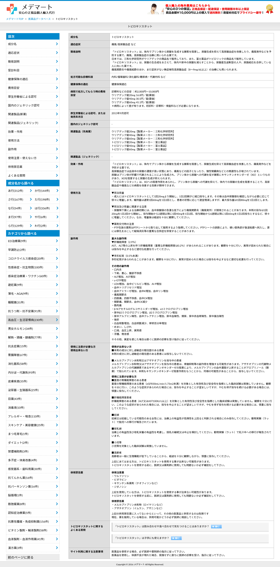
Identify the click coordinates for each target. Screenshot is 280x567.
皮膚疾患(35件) (17, 381)
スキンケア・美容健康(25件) (26, 425)
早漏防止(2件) (17, 249)
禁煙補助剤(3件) (18, 451)
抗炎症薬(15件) (17, 346)
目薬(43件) (14, 398)
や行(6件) (40, 217)
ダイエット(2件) (18, 442)
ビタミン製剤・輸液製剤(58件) (27, 530)
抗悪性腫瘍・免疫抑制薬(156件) (28, 521)
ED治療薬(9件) (17, 241)
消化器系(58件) (17, 363)
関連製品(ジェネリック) (23, 123)
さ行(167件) (15, 199)
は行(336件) (42, 208)
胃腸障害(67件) (17, 355)
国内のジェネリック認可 (23, 105)
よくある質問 (16, 175)
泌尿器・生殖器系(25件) (23, 390)
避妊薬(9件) (15, 284)
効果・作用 (15, 131)
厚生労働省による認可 (22, 96)
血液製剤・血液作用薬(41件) (26, 539)
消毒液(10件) (16, 407)
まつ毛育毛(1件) (18, 433)
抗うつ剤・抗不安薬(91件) (24, 311)
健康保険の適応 (18, 79)
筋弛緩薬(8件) (17, 504)
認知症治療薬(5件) (19, 512)
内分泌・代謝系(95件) (22, 372)
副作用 (12, 149)
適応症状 (13, 52)
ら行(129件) (15, 225)
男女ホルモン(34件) (20, 328)
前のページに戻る (21, 557)
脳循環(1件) (15, 495)
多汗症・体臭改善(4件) (22, 460)
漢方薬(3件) (15, 547)
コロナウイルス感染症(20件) (26, 258)
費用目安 (13, 87)
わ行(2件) (40, 225)
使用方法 (13, 140)
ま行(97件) (14, 217)
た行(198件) (42, 199)
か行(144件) (42, 190)
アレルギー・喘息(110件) (24, 416)
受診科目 (13, 70)
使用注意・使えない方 (22, 158)
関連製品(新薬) (17, 114)
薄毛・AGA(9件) (18, 293)
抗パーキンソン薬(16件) (23, 486)
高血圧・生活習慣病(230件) (25, 320)
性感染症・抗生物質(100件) (25, 267)
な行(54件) (14, 208)
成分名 (12, 44)
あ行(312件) (15, 190)
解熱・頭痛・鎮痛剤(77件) (24, 337)
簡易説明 (13, 61)
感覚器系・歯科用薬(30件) (24, 469)
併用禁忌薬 (15, 166)
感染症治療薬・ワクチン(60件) (27, 276)
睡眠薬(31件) (16, 302)
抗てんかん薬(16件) (20, 477)
